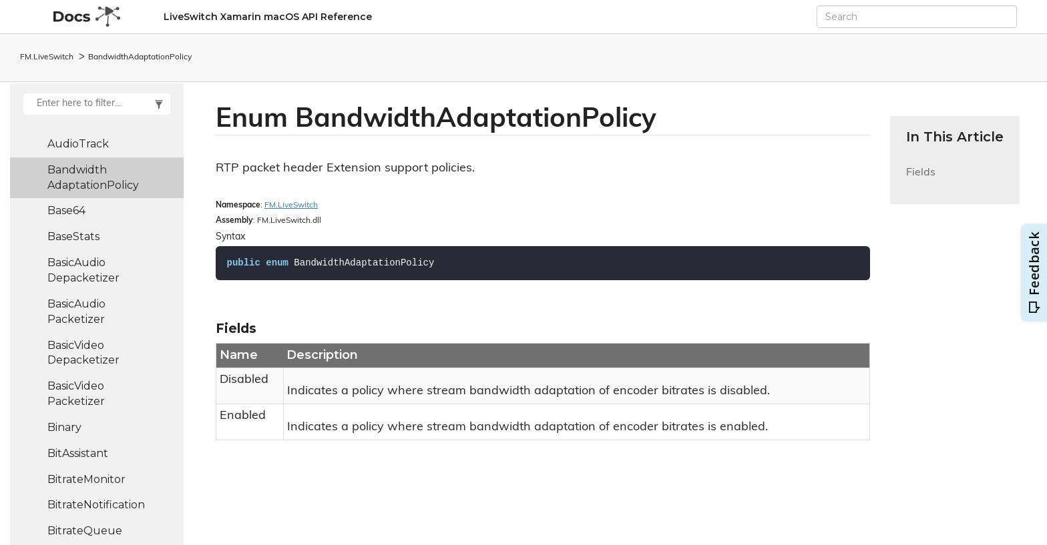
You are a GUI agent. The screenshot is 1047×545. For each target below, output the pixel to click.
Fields (920, 180)
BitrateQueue (84, 530)
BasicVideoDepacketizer (83, 353)
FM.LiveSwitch (46, 57)
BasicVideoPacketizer (76, 394)
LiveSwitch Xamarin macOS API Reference (268, 17)
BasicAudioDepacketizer (83, 270)
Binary (64, 427)
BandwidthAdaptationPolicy (140, 57)
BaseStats (73, 236)
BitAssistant (77, 453)
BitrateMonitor (86, 479)
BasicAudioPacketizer (76, 312)
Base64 (66, 210)
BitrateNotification (96, 504)
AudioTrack (78, 143)
